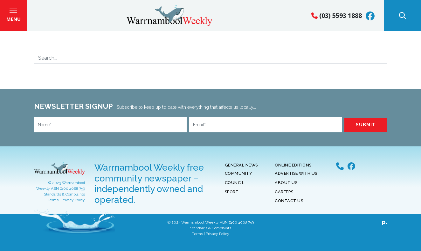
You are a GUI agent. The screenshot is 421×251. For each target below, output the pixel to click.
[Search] (210, 62)
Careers (284, 196)
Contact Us (289, 205)
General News (241, 169)
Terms (53, 204)
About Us (286, 187)
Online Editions (293, 169)
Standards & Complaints (64, 198)
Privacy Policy (73, 204)
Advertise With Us (296, 177)
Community (238, 177)
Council (235, 187)
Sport (232, 196)
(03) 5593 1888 (336, 17)
